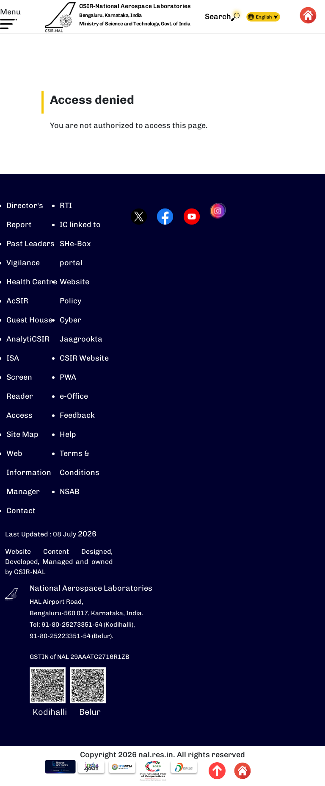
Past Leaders (30, 243)
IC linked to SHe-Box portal (80, 243)
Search (222, 16)
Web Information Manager (28, 472)
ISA (12, 358)
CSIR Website (84, 358)
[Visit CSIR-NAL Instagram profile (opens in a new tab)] (216, 216)
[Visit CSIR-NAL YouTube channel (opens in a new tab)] (189, 216)
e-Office (74, 396)
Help (68, 434)
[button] (10, 17)
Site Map (22, 434)
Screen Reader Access (19, 396)
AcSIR (17, 301)
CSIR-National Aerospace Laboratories (135, 6)
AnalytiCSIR (28, 339)
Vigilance (23, 262)
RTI (66, 205)
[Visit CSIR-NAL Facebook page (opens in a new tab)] (162, 216)
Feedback (77, 415)
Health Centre (31, 281)
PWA (68, 377)
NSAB (70, 491)
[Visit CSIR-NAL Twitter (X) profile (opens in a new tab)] (136, 216)
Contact (21, 510)
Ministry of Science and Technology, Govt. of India (134, 24)
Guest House (29, 320)
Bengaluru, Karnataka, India (110, 15)
